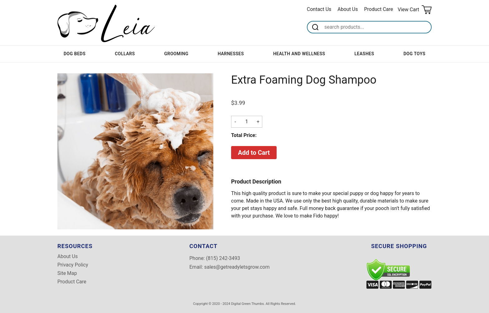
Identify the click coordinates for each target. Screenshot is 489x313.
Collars (125, 53)
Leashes (364, 53)
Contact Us (319, 9)
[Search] (376, 27)
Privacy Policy (72, 264)
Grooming (176, 53)
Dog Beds (74, 53)
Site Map (67, 273)
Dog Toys (414, 53)
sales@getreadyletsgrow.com (237, 267)
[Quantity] (246, 121)
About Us (347, 9)
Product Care (378, 9)
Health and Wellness (299, 53)
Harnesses (231, 53)
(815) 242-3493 (223, 258)
